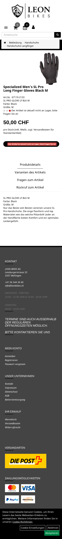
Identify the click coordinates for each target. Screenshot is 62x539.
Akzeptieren (52, 533)
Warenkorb (11, 419)
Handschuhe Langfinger (20, 45)
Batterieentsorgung (15, 399)
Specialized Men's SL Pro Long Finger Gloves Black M (25, 89)
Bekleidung (15, 42)
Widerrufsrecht (12, 427)
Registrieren (11, 360)
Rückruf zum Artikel (30, 187)
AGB (7, 395)
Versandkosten (12, 423)
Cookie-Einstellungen (32, 527)
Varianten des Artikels (30, 172)
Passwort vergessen (15, 364)
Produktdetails (30, 164)
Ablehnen (53, 527)
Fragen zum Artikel (30, 180)
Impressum (11, 387)
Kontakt (9, 383)
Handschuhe (32, 42)
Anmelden (10, 356)
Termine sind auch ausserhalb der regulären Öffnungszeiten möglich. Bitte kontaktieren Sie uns (30, 326)
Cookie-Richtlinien (22, 521)
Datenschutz (11, 391)
